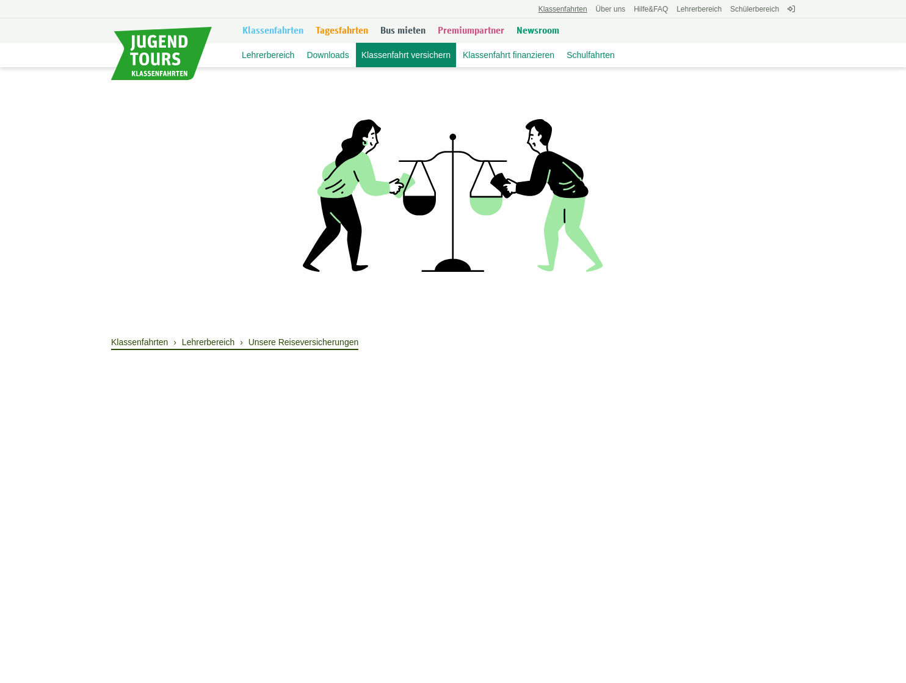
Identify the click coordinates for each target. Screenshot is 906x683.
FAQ (651, 9)
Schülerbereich (754, 9)
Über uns (611, 9)
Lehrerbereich (699, 9)
